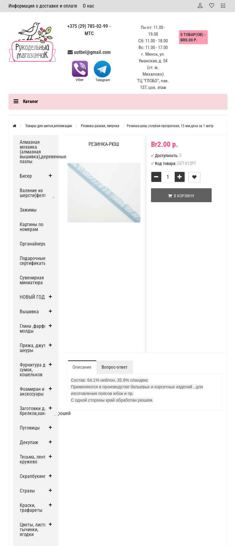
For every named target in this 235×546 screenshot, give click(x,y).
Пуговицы (30, 428)
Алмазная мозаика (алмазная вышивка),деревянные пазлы (39, 151)
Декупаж (29, 442)
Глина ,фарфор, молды (35, 328)
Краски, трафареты (31, 507)
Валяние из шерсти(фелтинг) (37, 193)
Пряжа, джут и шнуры (34, 348)
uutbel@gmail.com (92, 52)
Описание (81, 367)
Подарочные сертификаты (33, 260)
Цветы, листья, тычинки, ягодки (35, 529)
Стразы (27, 491)
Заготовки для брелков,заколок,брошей (39, 411)
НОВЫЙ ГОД (32, 297)
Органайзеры (33, 244)
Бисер (26, 176)
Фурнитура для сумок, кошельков (35, 369)
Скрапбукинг (33, 476)
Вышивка (29, 311)
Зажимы (28, 210)
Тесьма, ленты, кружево (35, 459)
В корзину (181, 195)
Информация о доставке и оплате (42, 6)
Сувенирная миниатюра (32, 280)
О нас (88, 6)
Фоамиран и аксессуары (32, 391)
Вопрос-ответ (114, 367)
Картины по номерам (31, 227)
